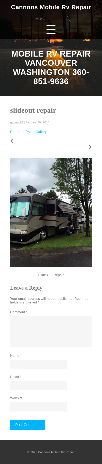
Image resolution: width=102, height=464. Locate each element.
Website (16, 398)
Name (16, 355)
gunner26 (16, 122)
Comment (19, 312)
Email (15, 377)
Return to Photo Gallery (28, 132)
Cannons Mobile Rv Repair (51, 7)
